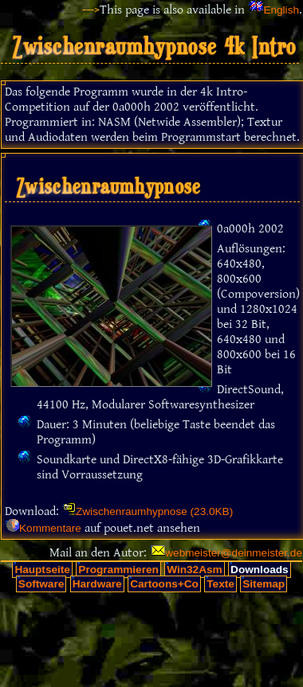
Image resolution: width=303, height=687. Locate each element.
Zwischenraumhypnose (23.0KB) (154, 511)
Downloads (259, 570)
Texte (220, 584)
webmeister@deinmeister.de (233, 553)
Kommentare (50, 528)
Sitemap (263, 584)
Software (41, 584)
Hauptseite (42, 570)
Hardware (97, 584)
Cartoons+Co (164, 584)
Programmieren (118, 570)
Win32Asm (194, 570)
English (281, 10)
